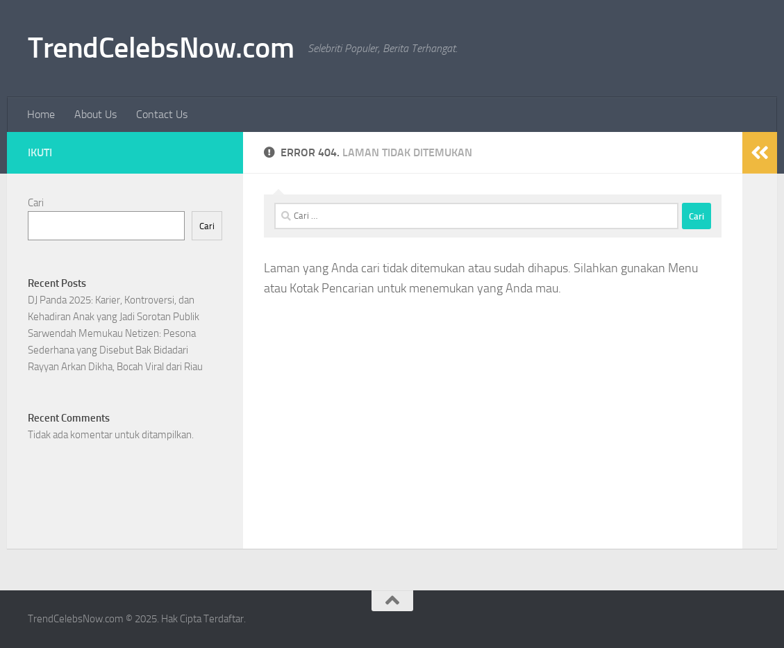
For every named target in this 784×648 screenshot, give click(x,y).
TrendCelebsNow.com (161, 48)
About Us (95, 114)
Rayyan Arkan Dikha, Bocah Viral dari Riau (115, 366)
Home (41, 114)
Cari (36, 203)
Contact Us (161, 114)
